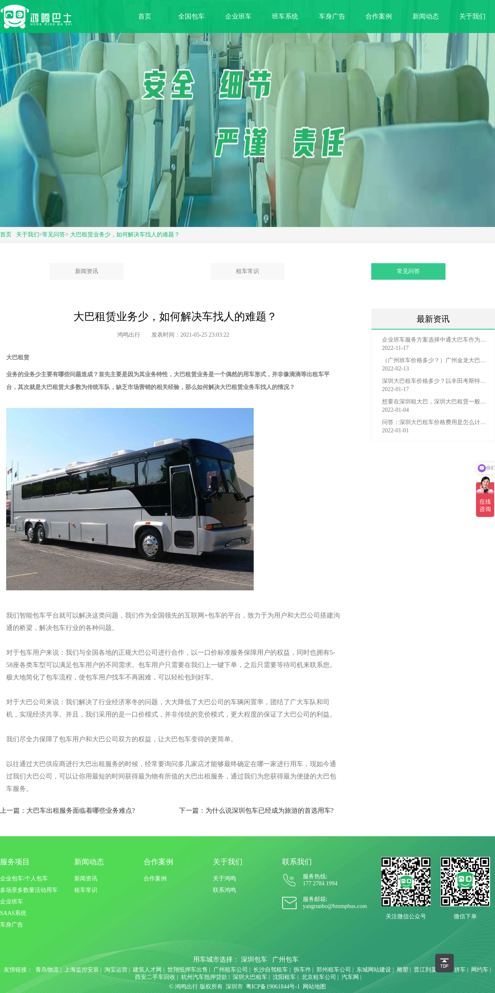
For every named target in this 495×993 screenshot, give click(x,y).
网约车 (479, 970)
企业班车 (238, 16)
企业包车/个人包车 (24, 878)
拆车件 (302, 970)
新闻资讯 (86, 271)
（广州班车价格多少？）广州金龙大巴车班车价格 (435, 360)
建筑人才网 (147, 970)
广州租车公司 (230, 970)
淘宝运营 (115, 970)
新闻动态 (425, 16)
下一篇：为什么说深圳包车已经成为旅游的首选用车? (256, 810)
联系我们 (297, 862)
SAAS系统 (13, 913)
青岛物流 (47, 970)
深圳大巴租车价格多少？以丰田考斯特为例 (435, 381)
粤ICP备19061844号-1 (273, 987)
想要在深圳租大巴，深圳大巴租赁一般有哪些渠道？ (435, 402)
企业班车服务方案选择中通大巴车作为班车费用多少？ (435, 340)
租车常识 (247, 271)
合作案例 (378, 16)
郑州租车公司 (333, 970)
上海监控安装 (81, 970)
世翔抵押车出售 (187, 970)
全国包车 (191, 16)
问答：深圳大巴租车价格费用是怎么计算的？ (435, 422)
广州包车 (285, 959)
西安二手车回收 (155, 977)
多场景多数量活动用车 (29, 890)
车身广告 (332, 16)
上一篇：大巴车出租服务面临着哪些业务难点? (67, 810)
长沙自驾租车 (270, 970)
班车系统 (285, 16)
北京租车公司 (319, 977)
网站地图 (314, 987)
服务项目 (15, 862)
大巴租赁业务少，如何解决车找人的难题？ (125, 234)
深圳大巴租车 (250, 977)
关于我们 (472, 16)
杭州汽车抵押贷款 (204, 977)
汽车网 (350, 977)
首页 (144, 16)
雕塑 (402, 970)
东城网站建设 (373, 970)
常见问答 (53, 234)
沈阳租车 (284, 977)
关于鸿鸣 (224, 878)
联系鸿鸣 (224, 890)
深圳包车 (254, 959)
